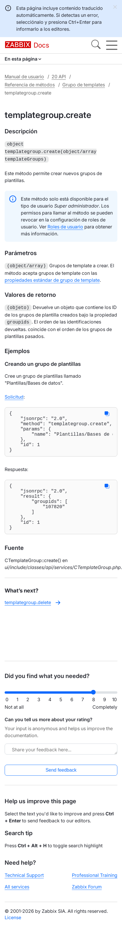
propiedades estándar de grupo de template (52, 278)
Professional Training (94, 875)
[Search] (96, 45)
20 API (59, 76)
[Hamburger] (111, 45)
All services (17, 887)
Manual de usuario (24, 76)
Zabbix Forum (87, 887)
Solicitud (14, 393)
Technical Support (24, 875)
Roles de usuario (65, 225)
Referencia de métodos (30, 85)
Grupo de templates (83, 85)
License (13, 917)
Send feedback (61, 770)
